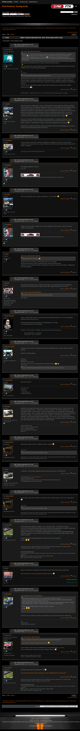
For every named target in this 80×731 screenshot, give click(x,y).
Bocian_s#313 (9, 346)
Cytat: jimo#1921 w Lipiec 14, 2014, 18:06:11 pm (31, 595)
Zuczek (7, 406)
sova (6, 469)
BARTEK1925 (9, 316)
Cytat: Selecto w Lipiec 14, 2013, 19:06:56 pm (31, 292)
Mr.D (6, 568)
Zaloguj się (12, 12)
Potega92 (8, 594)
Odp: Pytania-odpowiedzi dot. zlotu (23, 44)
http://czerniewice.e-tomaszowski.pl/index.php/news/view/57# (37, 573)
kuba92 (7, 104)
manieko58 (8, 380)
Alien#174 (8, 635)
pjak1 (7, 254)
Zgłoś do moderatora (65, 89)
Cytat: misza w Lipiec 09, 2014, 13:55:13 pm (30, 51)
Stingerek (8, 165)
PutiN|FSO (8, 140)
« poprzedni (69, 32)
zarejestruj (19, 12)
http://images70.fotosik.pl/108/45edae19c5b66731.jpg (33, 151)
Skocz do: (38, 706)
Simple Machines (46, 718)
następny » (75, 32)
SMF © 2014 (39, 718)
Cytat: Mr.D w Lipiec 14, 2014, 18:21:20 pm (30, 637)
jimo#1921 (8, 525)
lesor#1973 (8, 49)
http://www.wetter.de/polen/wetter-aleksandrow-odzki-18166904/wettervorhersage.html (43, 673)
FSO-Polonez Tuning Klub (15, 6)
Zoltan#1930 (9, 442)
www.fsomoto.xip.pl (36, 477)
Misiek (7, 283)
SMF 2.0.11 (33, 718)
